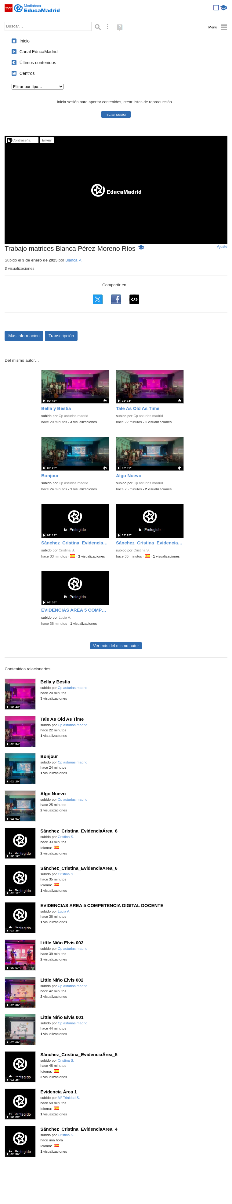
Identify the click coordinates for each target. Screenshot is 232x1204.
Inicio (25, 40)
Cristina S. (67, 550)
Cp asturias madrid (73, 416)
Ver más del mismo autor (116, 645)
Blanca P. (73, 260)
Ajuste (222, 246)
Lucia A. (65, 617)
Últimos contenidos (38, 62)
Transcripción (61, 335)
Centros (27, 73)
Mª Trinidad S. (69, 1098)
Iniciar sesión (115, 114)
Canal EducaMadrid (39, 51)
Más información (24, 335)
